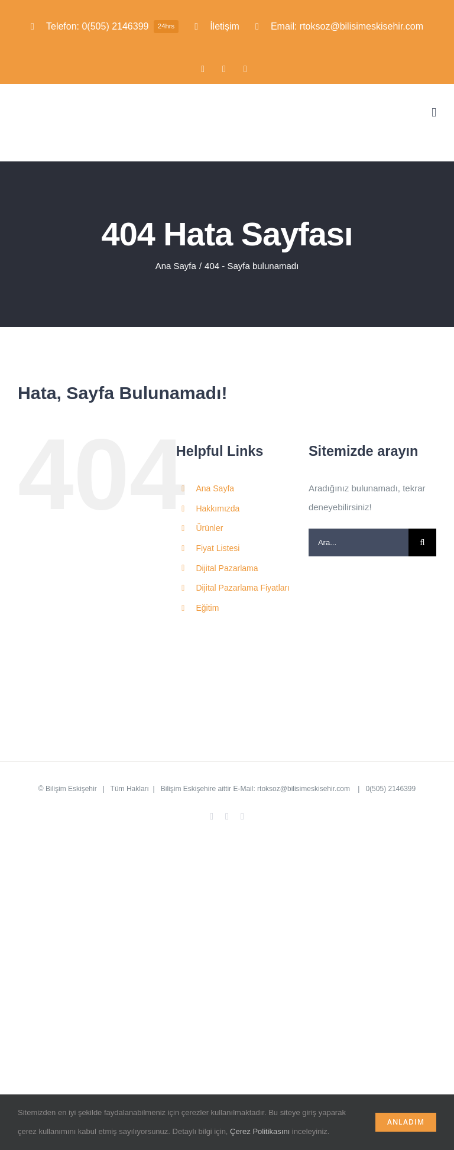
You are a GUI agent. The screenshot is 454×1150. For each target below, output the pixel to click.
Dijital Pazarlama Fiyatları (243, 587)
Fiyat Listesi (217, 548)
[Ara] (422, 542)
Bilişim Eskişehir (71, 789)
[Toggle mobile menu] (434, 112)
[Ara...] (358, 542)
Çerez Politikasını (260, 1131)
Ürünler (209, 528)
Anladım (405, 1122)
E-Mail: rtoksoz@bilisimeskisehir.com (292, 789)
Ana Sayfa (215, 488)
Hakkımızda (217, 508)
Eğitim (207, 608)
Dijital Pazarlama (227, 568)
